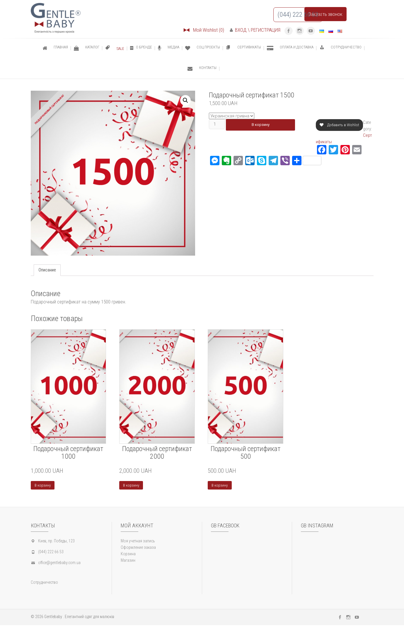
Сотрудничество (44, 583)
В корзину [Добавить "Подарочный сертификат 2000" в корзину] (132, 485)
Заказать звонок (325, 14)
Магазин (128, 561)
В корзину (263, 125)
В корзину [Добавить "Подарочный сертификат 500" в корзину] (220, 485)
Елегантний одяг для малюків (89, 617)
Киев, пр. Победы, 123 (56, 541)
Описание (47, 270)
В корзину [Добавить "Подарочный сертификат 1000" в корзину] (43, 485)
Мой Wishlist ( (203, 30)
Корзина (128, 554)
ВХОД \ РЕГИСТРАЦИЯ (255, 30)
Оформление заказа (138, 548)
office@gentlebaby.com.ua (59, 563)
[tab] (47, 270)
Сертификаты (328, 141)
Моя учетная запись (138, 541)
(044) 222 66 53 (51, 552)
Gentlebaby (53, 617)
